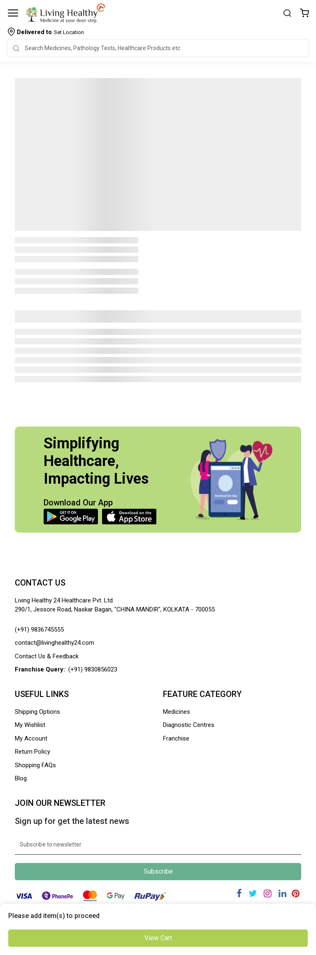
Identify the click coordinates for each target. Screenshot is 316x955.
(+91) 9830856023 (92, 669)
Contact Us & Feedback (47, 656)
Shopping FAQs (35, 765)
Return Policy (32, 751)
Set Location (50, 32)
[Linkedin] (282, 893)
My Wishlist (30, 725)
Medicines (176, 711)
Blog (21, 778)
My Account (31, 738)
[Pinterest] (295, 893)
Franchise (176, 738)
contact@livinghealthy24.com (54, 642)
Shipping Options (37, 711)
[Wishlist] (304, 14)
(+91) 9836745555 (39, 629)
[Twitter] (253, 893)
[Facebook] (239, 893)
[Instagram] (268, 893)
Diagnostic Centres (188, 725)
